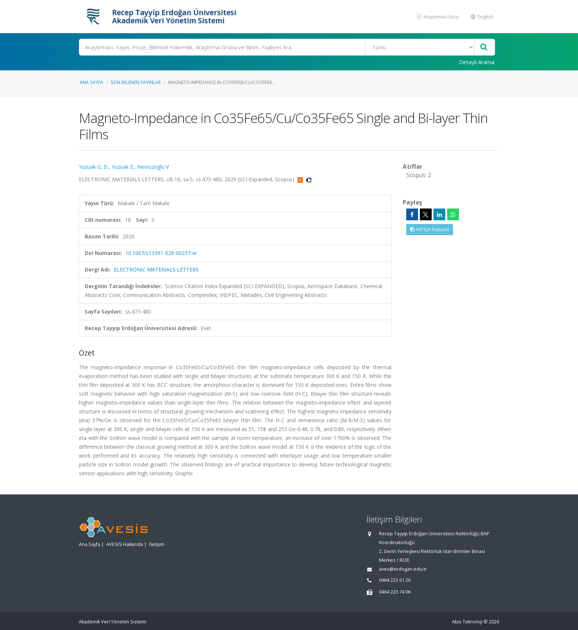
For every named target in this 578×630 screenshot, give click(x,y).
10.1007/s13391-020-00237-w (160, 252)
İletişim (156, 544)
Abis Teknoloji (467, 622)
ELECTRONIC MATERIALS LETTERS (156, 269)
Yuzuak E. (123, 166)
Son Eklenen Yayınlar (136, 82)
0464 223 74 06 (395, 592)
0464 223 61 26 (395, 580)
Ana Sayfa (91, 82)
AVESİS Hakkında (124, 544)
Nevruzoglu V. (153, 166)
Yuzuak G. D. (94, 166)
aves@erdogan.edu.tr (403, 569)
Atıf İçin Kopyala (429, 229)
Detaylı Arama (476, 62)
